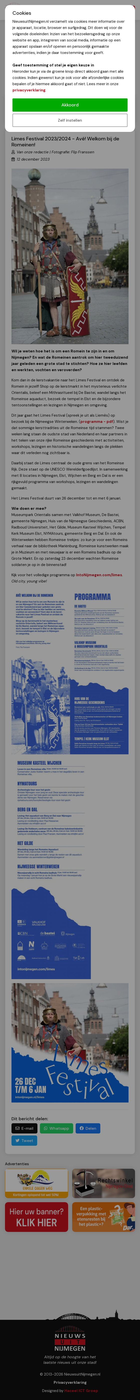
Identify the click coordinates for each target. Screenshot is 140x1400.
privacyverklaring (28, 90)
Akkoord (70, 105)
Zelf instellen (70, 120)
